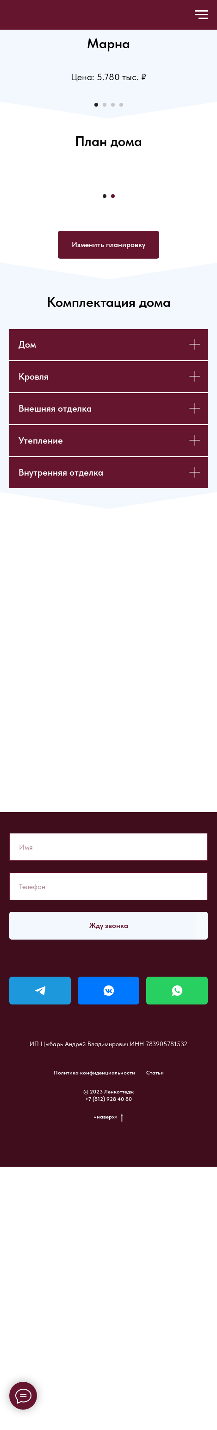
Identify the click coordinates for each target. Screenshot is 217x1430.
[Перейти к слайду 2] (104, 243)
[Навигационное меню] (201, 14)
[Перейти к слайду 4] (121, 243)
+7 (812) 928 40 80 (108, 1362)
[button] (108, 507)
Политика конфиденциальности (94, 1336)
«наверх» (108, 1379)
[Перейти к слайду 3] (113, 243)
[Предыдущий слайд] (7, 159)
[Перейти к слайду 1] (96, 243)
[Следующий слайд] (209, 159)
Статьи (155, 1336)
